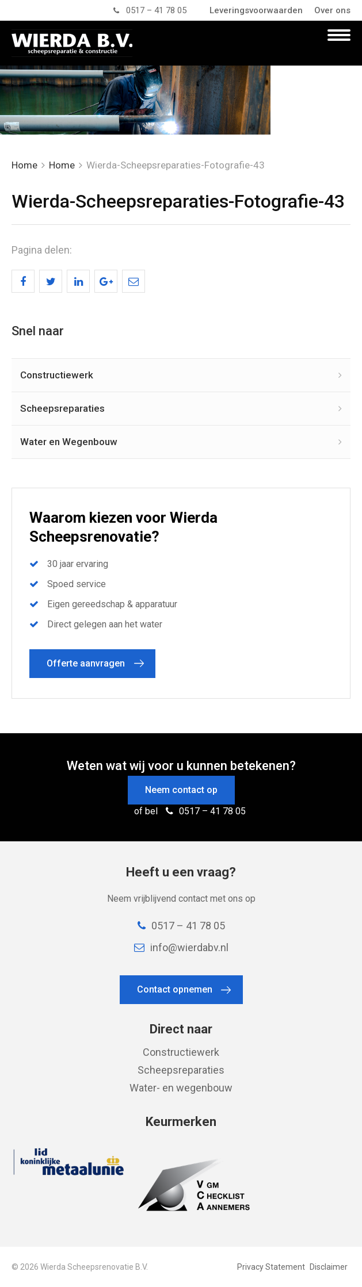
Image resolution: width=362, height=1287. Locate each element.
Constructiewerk (56, 375)
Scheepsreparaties (62, 408)
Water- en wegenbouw (181, 1088)
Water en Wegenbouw (68, 441)
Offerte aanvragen (86, 663)
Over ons (332, 10)
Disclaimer (329, 1266)
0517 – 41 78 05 (149, 10)
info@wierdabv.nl (181, 947)
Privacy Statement (271, 1266)
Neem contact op (181, 789)
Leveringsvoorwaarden (256, 10)
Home (24, 165)
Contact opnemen (174, 989)
